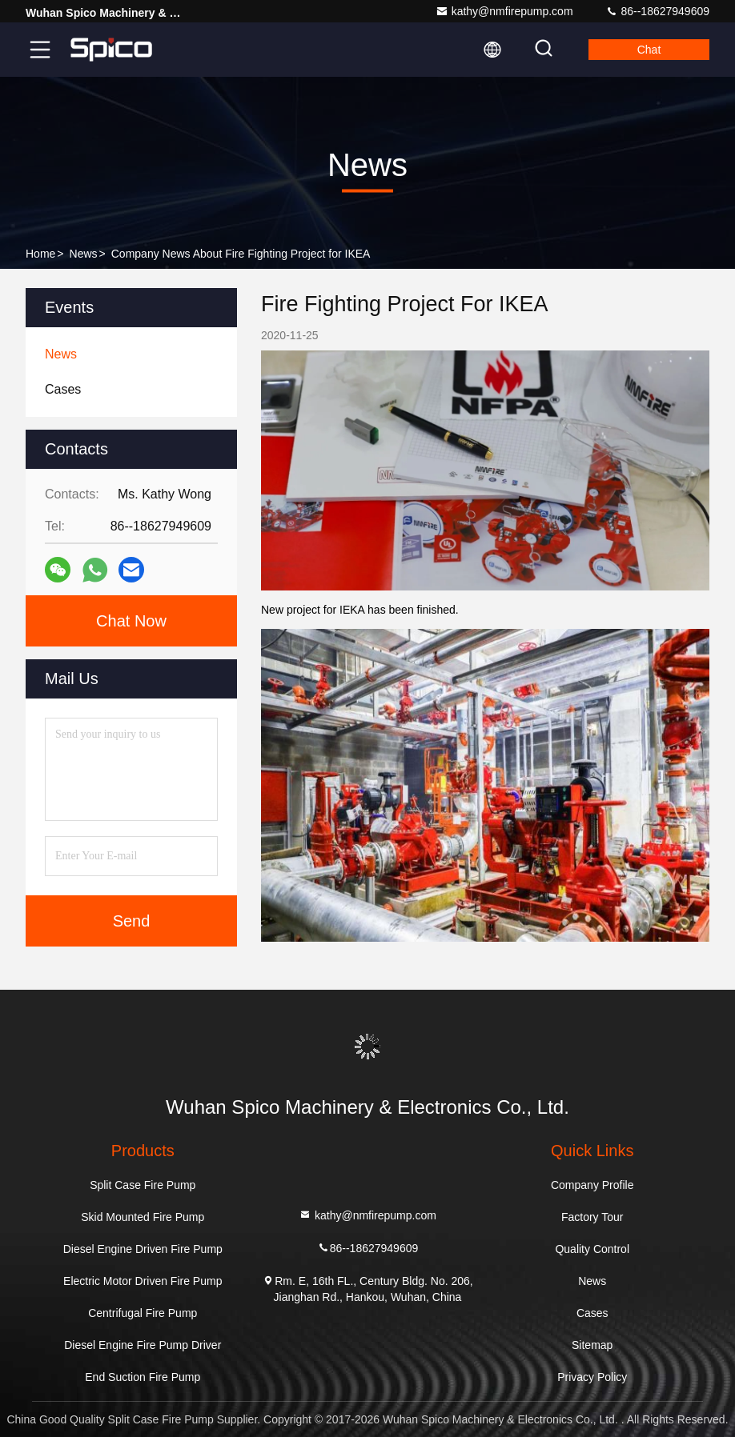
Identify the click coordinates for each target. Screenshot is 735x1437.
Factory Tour (592, 1217)
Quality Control (592, 1249)
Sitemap (592, 1345)
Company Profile (592, 1185)
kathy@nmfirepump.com (504, 11)
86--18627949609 (657, 11)
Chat (649, 49)
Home (40, 253)
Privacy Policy (592, 1377)
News (84, 253)
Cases (592, 1313)
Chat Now (131, 621)
